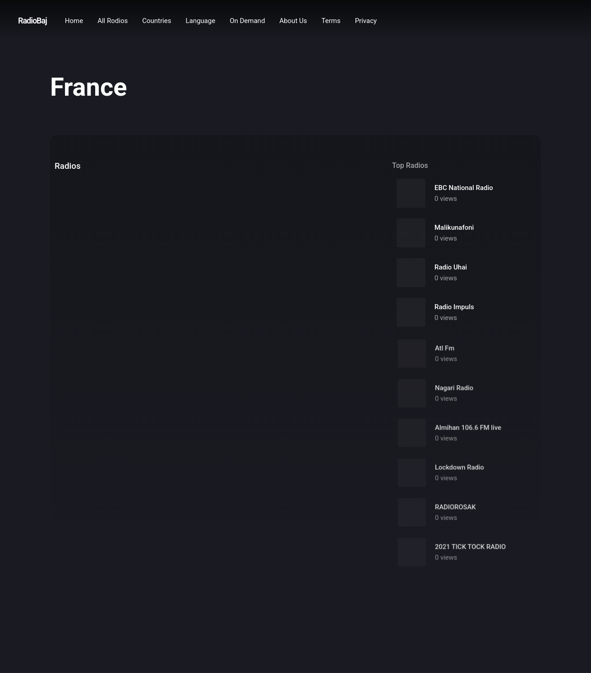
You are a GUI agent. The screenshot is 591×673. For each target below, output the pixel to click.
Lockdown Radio (459, 475)
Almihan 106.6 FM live (467, 435)
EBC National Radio (463, 188)
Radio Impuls (454, 307)
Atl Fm (446, 356)
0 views (445, 199)
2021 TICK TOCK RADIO (469, 554)
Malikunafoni (454, 228)
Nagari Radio (454, 395)
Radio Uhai (450, 268)
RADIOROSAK (456, 515)
